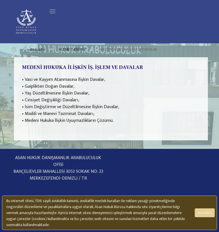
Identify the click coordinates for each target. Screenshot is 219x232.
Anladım (205, 213)
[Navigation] (52, 11)
